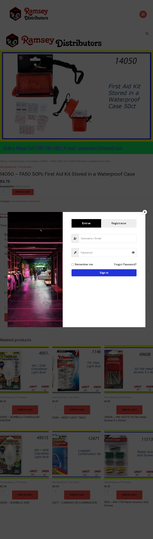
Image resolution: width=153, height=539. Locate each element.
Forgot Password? (126, 264)
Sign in (104, 273)
